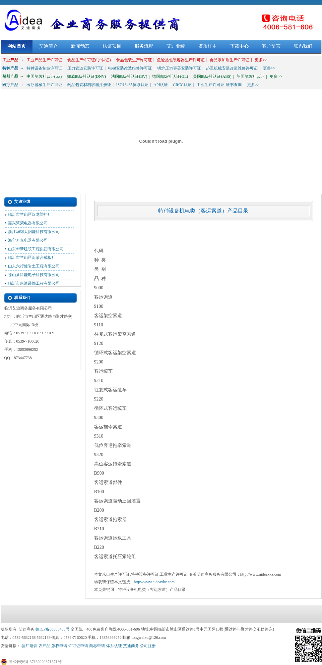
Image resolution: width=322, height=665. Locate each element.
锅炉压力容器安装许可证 (179, 68)
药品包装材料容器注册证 (89, 84)
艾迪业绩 (175, 46)
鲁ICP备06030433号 (52, 629)
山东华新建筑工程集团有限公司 (36, 250)
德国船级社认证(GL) (170, 76)
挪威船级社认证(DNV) (86, 76)
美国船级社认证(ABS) (212, 76)
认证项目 (112, 46)
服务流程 (144, 46)
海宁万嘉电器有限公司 (28, 241)
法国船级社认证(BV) (129, 76)
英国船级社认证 (250, 76)
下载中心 (239, 46)
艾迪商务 (131, 645)
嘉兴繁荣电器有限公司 (28, 224)
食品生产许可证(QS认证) (89, 60)
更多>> (261, 60)
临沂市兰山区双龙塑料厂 (30, 216)
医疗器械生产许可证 (44, 84)
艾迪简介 (48, 46)
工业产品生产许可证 (44, 60)
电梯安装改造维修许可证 (130, 68)
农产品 (44, 645)
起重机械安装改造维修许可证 (232, 68)
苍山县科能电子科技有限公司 (34, 276)
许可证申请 (78, 645)
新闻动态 (80, 46)
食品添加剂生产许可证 (229, 60)
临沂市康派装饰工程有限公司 (34, 284)
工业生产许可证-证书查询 (219, 84)
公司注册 (148, 645)
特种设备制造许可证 (44, 68)
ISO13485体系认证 (132, 84)
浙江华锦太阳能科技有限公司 (34, 233)
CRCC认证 (182, 84)
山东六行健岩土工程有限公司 (34, 267)
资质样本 (207, 46)
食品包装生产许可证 (134, 60)
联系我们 (303, 46)
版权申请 (59, 645)
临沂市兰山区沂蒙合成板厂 (32, 259)
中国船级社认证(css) (44, 76)
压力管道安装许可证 (85, 68)
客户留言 (271, 46)
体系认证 (114, 645)
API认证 (161, 84)
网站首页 (16, 46)
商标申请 (97, 645)
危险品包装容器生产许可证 (181, 60)
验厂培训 (29, 645)
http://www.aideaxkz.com (154, 582)
